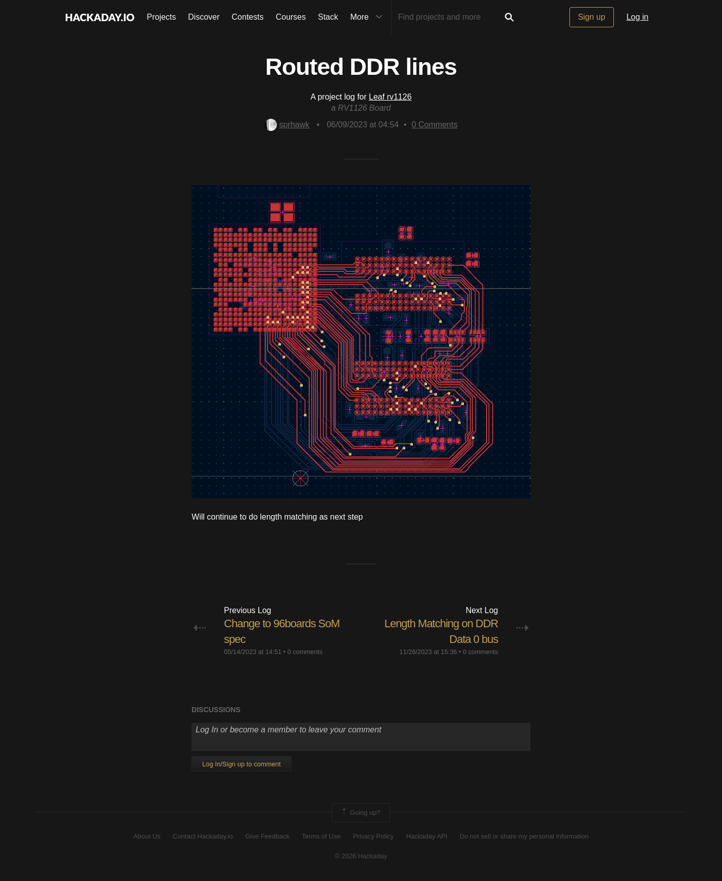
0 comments (305, 652)
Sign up (591, 17)
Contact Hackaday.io (203, 836)
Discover (203, 17)
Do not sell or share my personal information (524, 836)
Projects (161, 17)
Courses (291, 17)
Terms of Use (321, 836)
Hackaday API (427, 836)
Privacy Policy (373, 836)
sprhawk (287, 124)
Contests (248, 17)
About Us (146, 836)
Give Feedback (267, 836)
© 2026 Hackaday (361, 856)
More (368, 17)
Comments (435, 124)
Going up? (360, 812)
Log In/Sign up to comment (241, 764)
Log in (638, 17)
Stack (328, 17)
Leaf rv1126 (390, 96)
